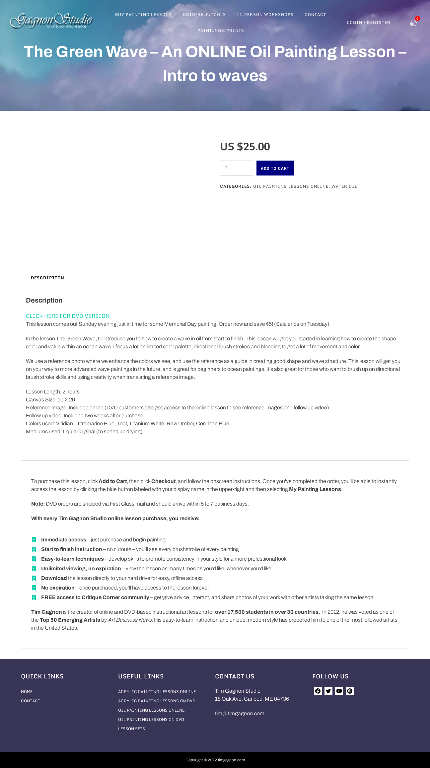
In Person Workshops (265, 14)
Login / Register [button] (369, 23)
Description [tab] (47, 278)
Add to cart (275, 168)
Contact (315, 14)
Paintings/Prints (220, 30)
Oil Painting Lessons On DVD (151, 719)
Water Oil (344, 186)
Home (27, 691)
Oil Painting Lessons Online (290, 186)
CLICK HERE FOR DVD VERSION (67, 316)
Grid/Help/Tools (204, 14)
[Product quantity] (236, 168)
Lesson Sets (131, 729)
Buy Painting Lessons (143, 14)
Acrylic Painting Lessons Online (157, 691)
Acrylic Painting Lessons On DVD (156, 701)
